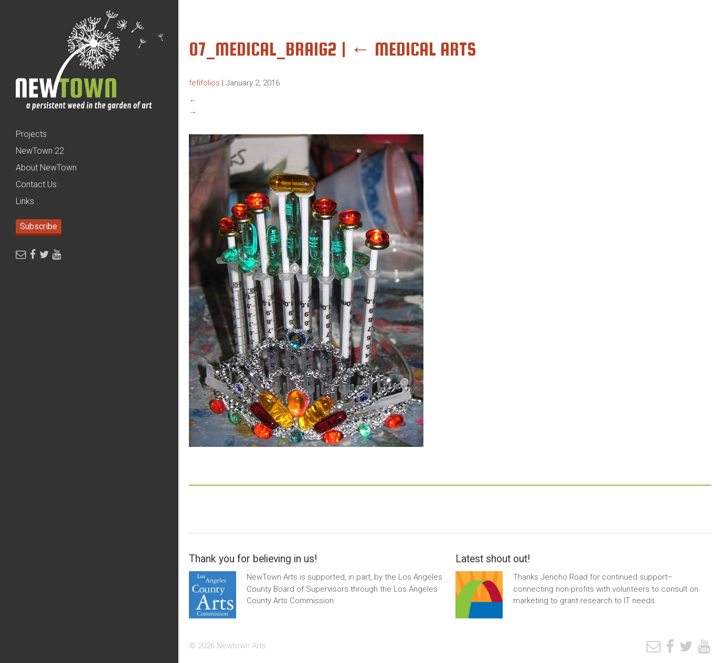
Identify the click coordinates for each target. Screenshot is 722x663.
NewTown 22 (40, 151)
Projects (31, 134)
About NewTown (46, 168)
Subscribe (38, 226)
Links (25, 201)
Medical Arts (413, 49)
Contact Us (36, 184)
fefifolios (204, 83)
